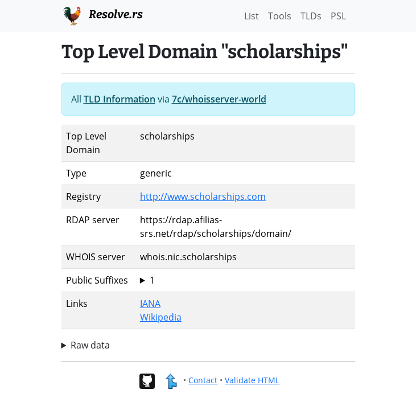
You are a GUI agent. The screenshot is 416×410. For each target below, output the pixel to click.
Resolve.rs (102, 15)
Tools (279, 16)
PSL (338, 16)
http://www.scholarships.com (203, 196)
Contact (202, 380)
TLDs (311, 16)
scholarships (245, 280)
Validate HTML (252, 380)
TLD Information (119, 99)
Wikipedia (161, 317)
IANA (150, 303)
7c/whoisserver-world (219, 99)
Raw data (90, 345)
